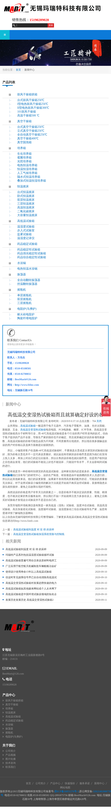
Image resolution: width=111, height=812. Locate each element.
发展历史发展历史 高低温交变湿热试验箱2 (30, 599)
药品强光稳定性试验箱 (31, 253)
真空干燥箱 (24, 121)
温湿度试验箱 (25, 226)
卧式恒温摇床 (25, 196)
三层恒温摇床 (25, 203)
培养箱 (21, 148)
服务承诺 (85, 783)
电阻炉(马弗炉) (26, 308)
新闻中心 (99, 783)
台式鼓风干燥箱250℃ (30, 100)
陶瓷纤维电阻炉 (27, 318)
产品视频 (10, 755)
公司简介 (10, 751)
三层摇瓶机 (24, 303)
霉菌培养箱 (24, 157)
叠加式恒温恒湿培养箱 (31, 180)
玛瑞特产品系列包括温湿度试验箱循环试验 (30, 554)
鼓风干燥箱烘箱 (27, 94)
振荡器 (21, 274)
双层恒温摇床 (25, 199)
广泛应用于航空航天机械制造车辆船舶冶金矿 (31, 566)
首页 (18, 69)
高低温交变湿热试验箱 (33, 429)
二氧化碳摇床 (25, 211)
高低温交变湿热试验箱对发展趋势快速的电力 (31, 583)
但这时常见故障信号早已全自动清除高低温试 (31, 577)
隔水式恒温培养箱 (28, 176)
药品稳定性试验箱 (28, 249)
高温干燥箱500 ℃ (28, 115)
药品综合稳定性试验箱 (31, 257)
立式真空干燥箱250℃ (30, 130)
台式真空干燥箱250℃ (30, 126)
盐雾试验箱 (24, 234)
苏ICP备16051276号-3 (66, 791)
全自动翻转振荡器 (28, 280)
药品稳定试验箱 (27, 244)
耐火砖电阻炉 (25, 314)
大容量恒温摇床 (27, 215)
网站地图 (65, 787)
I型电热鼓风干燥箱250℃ (32, 103)
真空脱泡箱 (24, 142)
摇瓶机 (21, 289)
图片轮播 (10, 759)
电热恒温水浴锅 (27, 268)
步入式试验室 (25, 230)
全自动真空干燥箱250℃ (32, 134)
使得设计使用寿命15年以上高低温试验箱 (29, 571)
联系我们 (10, 767)
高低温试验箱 (25, 221)
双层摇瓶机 (24, 299)
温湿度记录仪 (25, 238)
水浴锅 (21, 263)
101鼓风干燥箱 (26, 111)
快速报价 (70, 783)
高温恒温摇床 (25, 207)
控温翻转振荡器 (27, 283)
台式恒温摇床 (25, 192)
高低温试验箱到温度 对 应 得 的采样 (33, 529)
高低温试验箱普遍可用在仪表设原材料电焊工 (31, 560)
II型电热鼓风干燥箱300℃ (33, 107)
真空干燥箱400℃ (28, 138)
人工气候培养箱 (27, 173)
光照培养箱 (24, 161)
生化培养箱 (24, 153)
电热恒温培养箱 (27, 165)
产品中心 (55, 783)
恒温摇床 (23, 186)
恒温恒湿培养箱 (27, 169)
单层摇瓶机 (24, 295)
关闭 (99, 421)
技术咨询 (10, 763)
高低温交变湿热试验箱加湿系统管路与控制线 (38, 534)
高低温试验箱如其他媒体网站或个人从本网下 (31, 588)
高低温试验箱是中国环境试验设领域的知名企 (31, 594)
